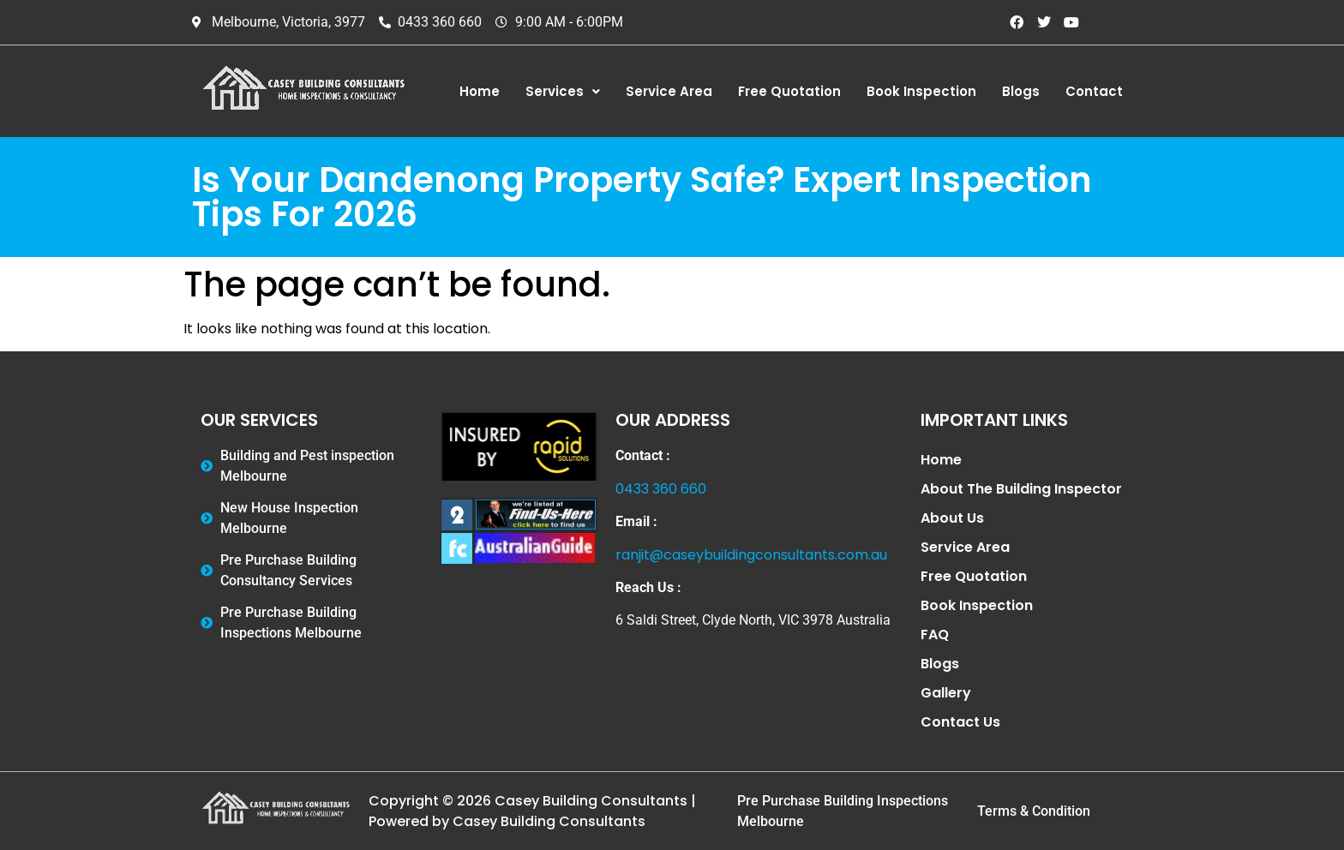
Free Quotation (789, 91)
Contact (1094, 91)
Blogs (1021, 91)
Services (562, 91)
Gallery (946, 693)
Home (479, 91)
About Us (952, 518)
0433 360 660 (660, 489)
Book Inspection (921, 91)
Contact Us (960, 722)
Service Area (669, 91)
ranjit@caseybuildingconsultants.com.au (751, 555)
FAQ (935, 634)
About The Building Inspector (1021, 489)
